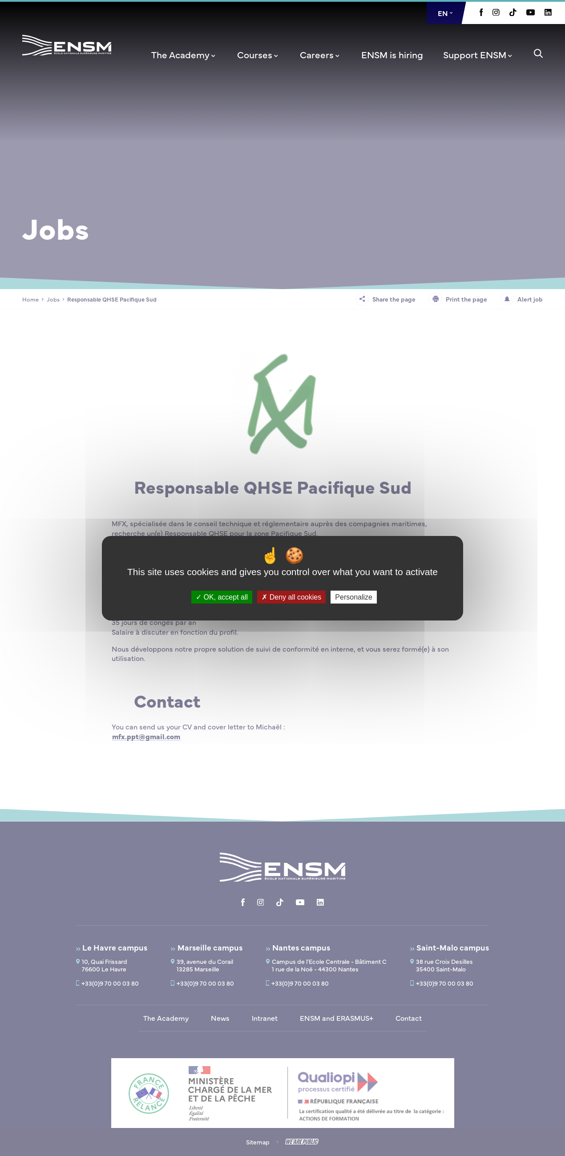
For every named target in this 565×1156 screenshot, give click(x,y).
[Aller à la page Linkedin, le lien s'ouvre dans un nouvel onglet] (548, 12)
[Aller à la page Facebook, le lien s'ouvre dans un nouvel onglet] (481, 13)
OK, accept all (222, 596)
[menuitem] (184, 54)
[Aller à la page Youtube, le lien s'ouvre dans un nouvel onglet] (530, 12)
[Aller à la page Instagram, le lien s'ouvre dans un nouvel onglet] (496, 12)
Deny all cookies (291, 596)
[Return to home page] (66, 56)
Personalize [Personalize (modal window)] (353, 596)
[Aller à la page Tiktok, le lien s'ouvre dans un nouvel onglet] (513, 13)
